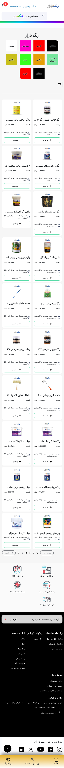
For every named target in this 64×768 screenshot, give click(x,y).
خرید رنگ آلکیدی (18, 663)
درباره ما (21, 649)
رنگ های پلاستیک (55, 644)
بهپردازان (39, 741)
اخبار (23, 644)
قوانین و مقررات (56, 681)
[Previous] (9, 552)
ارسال (10, 619)
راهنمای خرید (20, 658)
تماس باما (21, 654)
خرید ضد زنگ (57, 649)
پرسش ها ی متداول (54, 686)
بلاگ (23, 639)
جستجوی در (25, 15)
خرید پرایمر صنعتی (18, 668)
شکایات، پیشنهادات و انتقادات (51, 691)
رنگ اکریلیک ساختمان (54, 639)
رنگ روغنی (38, 639)
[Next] (47, 552)
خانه (61, 25)
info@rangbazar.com (48, 713)
